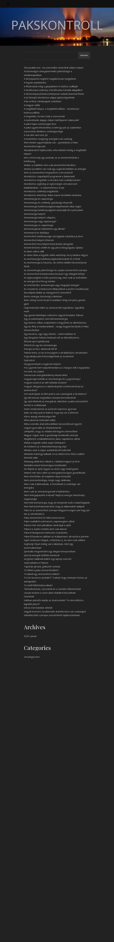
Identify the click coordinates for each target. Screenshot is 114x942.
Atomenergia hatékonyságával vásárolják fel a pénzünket (53, 210)
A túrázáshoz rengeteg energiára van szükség (48, 138)
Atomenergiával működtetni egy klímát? (44, 228)
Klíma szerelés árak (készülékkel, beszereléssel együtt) (53, 423)
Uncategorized (31, 656)
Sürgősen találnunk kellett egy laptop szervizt (47, 558)
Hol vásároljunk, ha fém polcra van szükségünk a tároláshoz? (55, 393)
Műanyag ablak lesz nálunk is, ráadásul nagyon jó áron (52, 461)
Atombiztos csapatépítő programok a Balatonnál (49, 176)
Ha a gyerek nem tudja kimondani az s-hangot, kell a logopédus (57, 367)
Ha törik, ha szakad (34, 371)
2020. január (30, 636)
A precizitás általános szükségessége (43, 131)
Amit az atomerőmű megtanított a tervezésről (48, 172)
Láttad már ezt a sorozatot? (39, 895)
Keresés (84, 55)
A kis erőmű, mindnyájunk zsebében (42, 101)
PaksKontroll (57, 25)
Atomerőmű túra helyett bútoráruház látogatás (48, 243)
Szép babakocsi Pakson (36, 562)
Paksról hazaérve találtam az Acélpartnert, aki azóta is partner (56, 536)
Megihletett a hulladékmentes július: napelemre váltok (52, 438)
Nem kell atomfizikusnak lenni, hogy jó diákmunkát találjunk (54, 506)
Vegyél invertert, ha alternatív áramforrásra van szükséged (55, 611)
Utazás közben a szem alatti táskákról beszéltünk (50, 592)
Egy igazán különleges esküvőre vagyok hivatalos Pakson (53, 315)
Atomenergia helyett (34, 213)
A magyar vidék (32, 105)
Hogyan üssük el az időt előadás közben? (45, 382)
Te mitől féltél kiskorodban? (38, 585)
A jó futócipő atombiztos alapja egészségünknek (49, 97)
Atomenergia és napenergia (38, 198)
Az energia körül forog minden (39, 281)
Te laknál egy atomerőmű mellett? (42, 573)
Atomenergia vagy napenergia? (40, 221)
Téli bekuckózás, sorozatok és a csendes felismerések (52, 588)
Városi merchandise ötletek (38, 607)
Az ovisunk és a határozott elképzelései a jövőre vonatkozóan (56, 288)
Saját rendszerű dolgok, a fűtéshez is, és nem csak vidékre (54, 540)
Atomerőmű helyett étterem (39, 240)
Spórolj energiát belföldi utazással (41, 555)
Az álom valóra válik (34, 251)
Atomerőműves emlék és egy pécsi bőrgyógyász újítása (53, 247)
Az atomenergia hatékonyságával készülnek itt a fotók (52, 258)
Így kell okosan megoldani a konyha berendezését (50, 397)
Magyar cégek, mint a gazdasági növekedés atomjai (51, 435)
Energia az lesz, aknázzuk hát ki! (40, 348)
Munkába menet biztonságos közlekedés (45, 465)
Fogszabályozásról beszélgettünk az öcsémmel (49, 356)
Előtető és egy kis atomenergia (40, 345)
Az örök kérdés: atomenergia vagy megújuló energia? (51, 285)
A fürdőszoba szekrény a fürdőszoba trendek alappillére (53, 90)
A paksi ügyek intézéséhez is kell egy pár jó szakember (52, 127)
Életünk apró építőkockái (36, 341)
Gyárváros (29, 360)
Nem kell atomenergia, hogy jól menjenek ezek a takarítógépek (57, 502)
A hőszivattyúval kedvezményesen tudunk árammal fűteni (54, 93)
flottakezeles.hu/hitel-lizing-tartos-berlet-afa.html (78, 748)
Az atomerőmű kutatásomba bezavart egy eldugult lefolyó (54, 273)
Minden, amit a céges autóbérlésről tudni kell (47, 450)
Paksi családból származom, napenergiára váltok (49, 521)
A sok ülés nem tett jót (36, 135)
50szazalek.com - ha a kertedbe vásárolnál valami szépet (53, 67)
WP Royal (34, 936)
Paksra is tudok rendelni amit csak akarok (45, 528)
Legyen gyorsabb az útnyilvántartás (42, 427)
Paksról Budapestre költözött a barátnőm (45, 532)
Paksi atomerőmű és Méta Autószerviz (44, 517)
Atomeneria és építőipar (36, 232)
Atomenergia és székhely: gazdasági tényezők (48, 202)
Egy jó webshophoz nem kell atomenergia (46, 318)
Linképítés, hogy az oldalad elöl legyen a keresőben (51, 431)
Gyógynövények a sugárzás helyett (42, 363)
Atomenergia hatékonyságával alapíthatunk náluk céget (52, 206)
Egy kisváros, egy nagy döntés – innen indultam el (50, 333)
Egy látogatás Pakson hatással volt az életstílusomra (51, 337)
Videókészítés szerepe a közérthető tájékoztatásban (52, 615)
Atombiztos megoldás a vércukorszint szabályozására (52, 180)
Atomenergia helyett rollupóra (39, 217)
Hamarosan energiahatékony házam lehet (45, 375)
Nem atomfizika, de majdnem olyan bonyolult (47, 476)
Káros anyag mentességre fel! (39, 416)
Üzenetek (29, 596)
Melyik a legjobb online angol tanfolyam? (45, 442)
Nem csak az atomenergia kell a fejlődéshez (47, 491)
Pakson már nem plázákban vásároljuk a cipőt (47, 525)
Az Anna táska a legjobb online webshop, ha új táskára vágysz (56, 255)
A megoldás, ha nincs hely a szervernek (44, 116)
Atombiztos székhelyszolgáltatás (41, 191)
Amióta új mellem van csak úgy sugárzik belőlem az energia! (55, 168)
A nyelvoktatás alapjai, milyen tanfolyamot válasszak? (51, 120)
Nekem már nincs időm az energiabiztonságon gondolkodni (54, 472)
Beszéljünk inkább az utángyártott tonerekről (47, 292)
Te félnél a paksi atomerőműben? (41, 570)
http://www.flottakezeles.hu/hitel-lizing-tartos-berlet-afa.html (38, 819)
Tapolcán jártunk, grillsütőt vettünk (42, 566)
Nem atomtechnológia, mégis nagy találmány (47, 480)
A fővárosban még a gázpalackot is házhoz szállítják (51, 86)
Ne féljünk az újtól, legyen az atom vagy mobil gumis (51, 468)
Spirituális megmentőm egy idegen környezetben (49, 551)
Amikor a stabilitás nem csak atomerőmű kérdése (50, 165)
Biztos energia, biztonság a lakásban (43, 296)
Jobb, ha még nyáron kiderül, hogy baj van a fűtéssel (51, 412)
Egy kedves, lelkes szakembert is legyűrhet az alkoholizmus (55, 322)
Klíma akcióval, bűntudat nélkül (39, 420)
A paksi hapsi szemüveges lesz (40, 123)
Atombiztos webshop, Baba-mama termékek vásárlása (52, 195)
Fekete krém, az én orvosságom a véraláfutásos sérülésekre (56, 352)
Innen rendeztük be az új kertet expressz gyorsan (50, 408)
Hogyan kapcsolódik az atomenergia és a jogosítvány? (52, 378)
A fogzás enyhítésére (35, 82)
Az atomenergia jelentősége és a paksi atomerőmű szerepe (55, 270)
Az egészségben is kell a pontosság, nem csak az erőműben (55, 277)
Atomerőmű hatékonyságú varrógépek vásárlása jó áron (53, 236)
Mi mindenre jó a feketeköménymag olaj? (45, 446)
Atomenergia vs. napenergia (38, 225)
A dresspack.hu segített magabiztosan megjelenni (50, 78)
